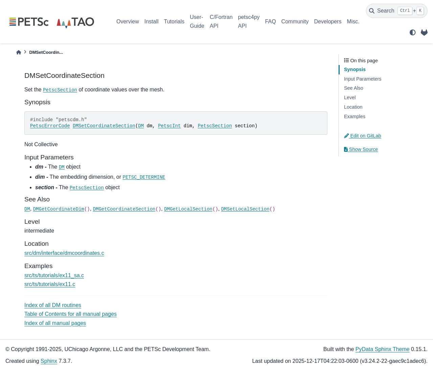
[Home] (18, 52)
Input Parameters (362, 79)
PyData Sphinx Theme (383, 349)
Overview (127, 21)
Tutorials (174, 21)
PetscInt (169, 126)
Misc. (353, 21)
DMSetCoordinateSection (104, 126)
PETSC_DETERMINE (144, 177)
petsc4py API (249, 21)
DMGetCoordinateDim (58, 209)
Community (295, 21)
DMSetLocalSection (245, 209)
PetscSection (60, 90)
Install (151, 21)
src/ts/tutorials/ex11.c (49, 284)
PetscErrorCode (50, 126)
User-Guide (197, 21)
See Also (353, 88)
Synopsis (355, 69)
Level (350, 97)
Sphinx (49, 361)
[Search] (397, 11)
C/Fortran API (221, 21)
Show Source (361, 149)
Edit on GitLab (362, 135)
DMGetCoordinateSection (124, 209)
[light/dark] (412, 32)
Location (353, 107)
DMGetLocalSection (188, 209)
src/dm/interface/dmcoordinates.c (64, 253)
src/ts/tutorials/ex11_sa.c (54, 275)
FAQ (270, 21)
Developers (328, 21)
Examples (354, 116)
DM (141, 126)
